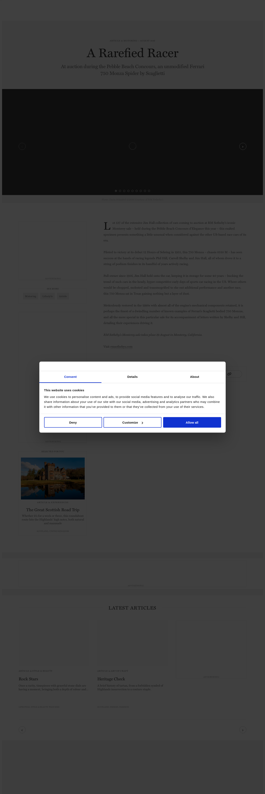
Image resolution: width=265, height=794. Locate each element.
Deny (73, 422)
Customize (132, 422)
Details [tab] (132, 376)
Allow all (192, 422)
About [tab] (194, 376)
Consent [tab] (70, 376)
